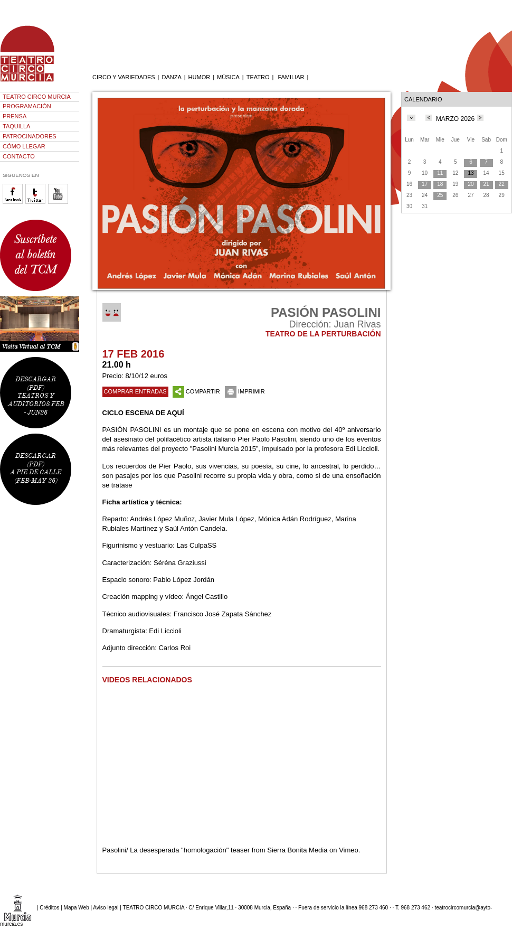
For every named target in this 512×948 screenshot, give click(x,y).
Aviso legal (105, 908)
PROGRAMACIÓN (27, 106)
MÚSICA (228, 77)
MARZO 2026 (455, 119)
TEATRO (258, 77)
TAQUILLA (16, 126)
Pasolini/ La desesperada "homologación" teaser (176, 850)
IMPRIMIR (245, 391)
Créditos (49, 908)
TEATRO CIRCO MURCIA (37, 96)
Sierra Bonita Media (297, 850)
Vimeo (348, 850)
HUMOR (199, 77)
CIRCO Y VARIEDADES (123, 77)
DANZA (171, 77)
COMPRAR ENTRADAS (135, 391)
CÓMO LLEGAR (24, 146)
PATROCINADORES (29, 136)
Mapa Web (76, 908)
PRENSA (14, 116)
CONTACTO (19, 156)
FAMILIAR (291, 77)
